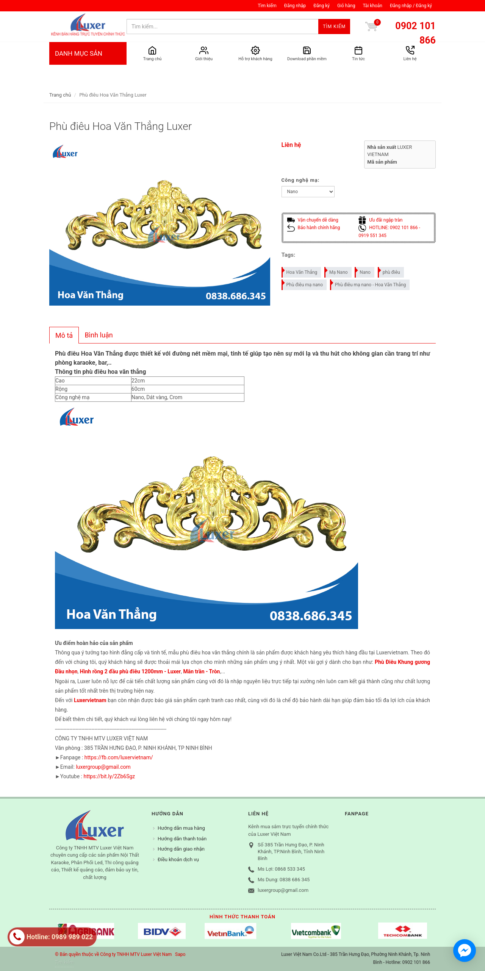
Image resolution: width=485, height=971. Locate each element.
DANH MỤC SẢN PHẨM (88, 68)
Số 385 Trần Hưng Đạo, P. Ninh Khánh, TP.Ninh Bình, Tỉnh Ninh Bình (291, 851)
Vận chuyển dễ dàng (312, 220)
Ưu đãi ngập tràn (380, 220)
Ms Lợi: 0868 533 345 (281, 869)
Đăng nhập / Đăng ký (411, 5)
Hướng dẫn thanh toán (182, 838)
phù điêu (389, 271)
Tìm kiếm (267, 5)
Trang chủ (60, 95)
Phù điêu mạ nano (302, 283)
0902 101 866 (415, 33)
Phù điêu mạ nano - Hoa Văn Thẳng (368, 283)
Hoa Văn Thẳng (300, 271)
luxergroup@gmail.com (103, 767)
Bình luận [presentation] (99, 335)
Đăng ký (321, 5)
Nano (363, 271)
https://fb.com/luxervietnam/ (118, 757)
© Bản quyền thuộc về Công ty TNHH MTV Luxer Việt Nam (113, 954)
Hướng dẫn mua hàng (181, 828)
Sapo (180, 954)
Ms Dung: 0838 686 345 (284, 879)
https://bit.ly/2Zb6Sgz (109, 776)
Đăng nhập (295, 5)
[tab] (64, 335)
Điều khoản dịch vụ (178, 859)
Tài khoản (372, 5)
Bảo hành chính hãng (313, 227)
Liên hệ (291, 144)
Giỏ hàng (346, 5)
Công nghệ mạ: (301, 180)
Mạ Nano (336, 271)
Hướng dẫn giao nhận (181, 849)
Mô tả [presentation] (64, 335)
